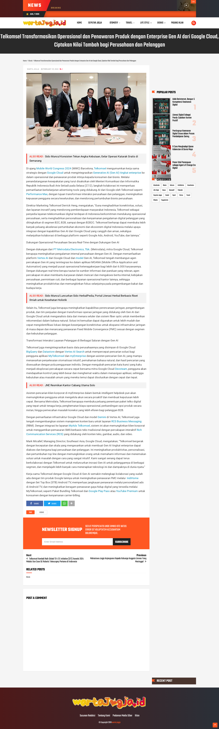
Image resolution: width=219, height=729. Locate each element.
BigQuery (31, 351)
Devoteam (121, 368)
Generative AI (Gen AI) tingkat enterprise (117, 172)
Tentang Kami (104, 715)
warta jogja (116, 722)
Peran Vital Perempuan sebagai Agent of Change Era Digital (184, 165)
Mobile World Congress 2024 (53, 168)
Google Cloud (55, 172)
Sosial (167, 195)
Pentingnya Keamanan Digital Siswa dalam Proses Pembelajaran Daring (183, 134)
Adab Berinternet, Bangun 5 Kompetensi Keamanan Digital (183, 102)
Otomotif (171, 190)
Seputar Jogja (157, 195)
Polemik (180, 190)
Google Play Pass (99, 491)
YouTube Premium (127, 491)
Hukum (172, 185)
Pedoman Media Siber (122, 715)
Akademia (156, 185)
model (80, 258)
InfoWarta (181, 185)
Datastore (49, 351)
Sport (174, 195)
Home (79, 23)
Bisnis (41, 512)
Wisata (155, 200)
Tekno (181, 195)
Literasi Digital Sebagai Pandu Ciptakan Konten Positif (182, 118)
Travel (188, 195)
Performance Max (37, 194)
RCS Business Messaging (126, 421)
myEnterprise (78, 355)
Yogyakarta (164, 200)
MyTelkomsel (56, 355)
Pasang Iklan (177, 23)
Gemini (102, 417)
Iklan (137, 715)
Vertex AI (42, 258)
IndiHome (132, 478)
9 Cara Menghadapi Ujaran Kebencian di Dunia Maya (183, 148)
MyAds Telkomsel (79, 425)
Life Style (156, 190)
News (164, 190)
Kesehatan (190, 185)
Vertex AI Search (74, 351)
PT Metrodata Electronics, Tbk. (71, 249)
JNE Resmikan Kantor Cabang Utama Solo (70, 385)
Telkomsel (100, 168)
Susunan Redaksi (87, 715)
